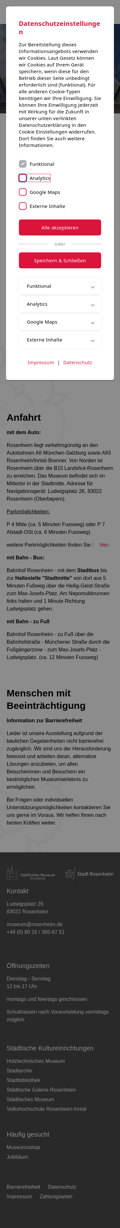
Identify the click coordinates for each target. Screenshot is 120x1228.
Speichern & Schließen (60, 260)
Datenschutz (77, 362)
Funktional (42, 164)
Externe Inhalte (47, 206)
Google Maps (45, 192)
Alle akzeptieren (60, 227)
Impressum (41, 362)
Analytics (40, 178)
